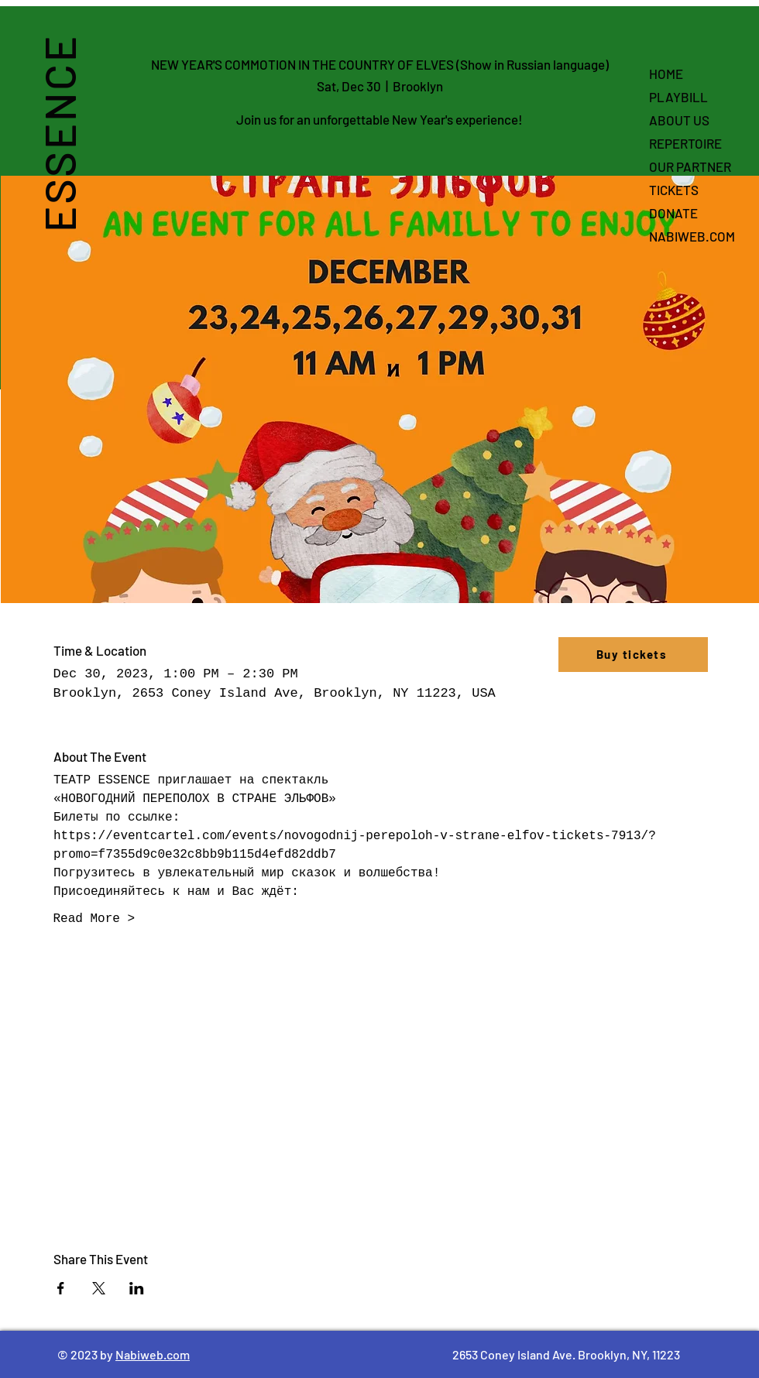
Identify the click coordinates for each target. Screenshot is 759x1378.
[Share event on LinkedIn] (136, 1288)
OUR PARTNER (690, 166)
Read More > (94, 919)
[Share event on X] (98, 1288)
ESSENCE (58, 133)
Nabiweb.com (152, 1354)
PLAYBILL (678, 97)
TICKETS (674, 189)
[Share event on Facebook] (60, 1288)
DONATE (673, 213)
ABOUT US (679, 120)
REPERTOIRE (685, 143)
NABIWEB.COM (692, 236)
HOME (666, 73)
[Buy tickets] (633, 654)
